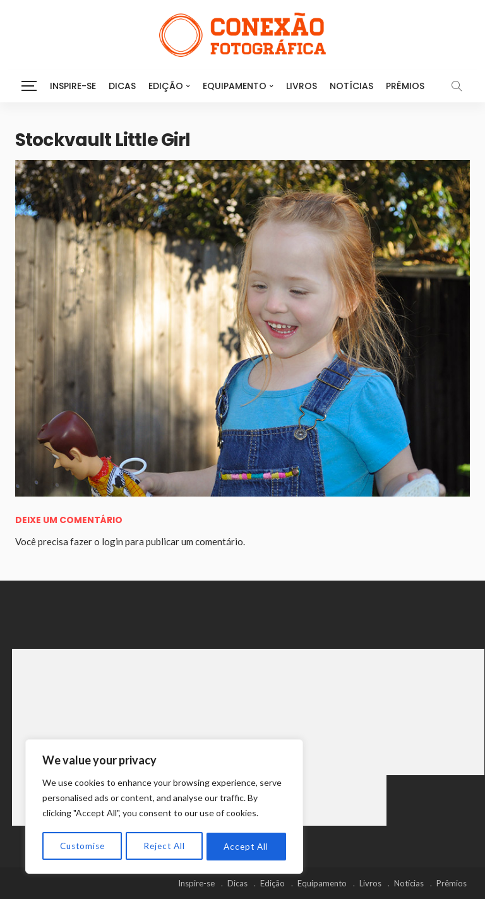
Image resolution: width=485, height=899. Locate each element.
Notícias (351, 86)
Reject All (165, 846)
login (112, 541)
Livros (301, 86)
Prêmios (405, 86)
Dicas (122, 86)
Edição (165, 86)
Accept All (246, 846)
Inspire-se (73, 86)
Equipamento (234, 86)
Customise (82, 846)
